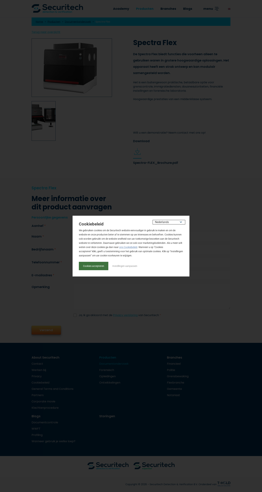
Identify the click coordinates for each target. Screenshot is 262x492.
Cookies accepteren (93, 266)
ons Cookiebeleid (128, 247)
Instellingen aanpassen (124, 266)
